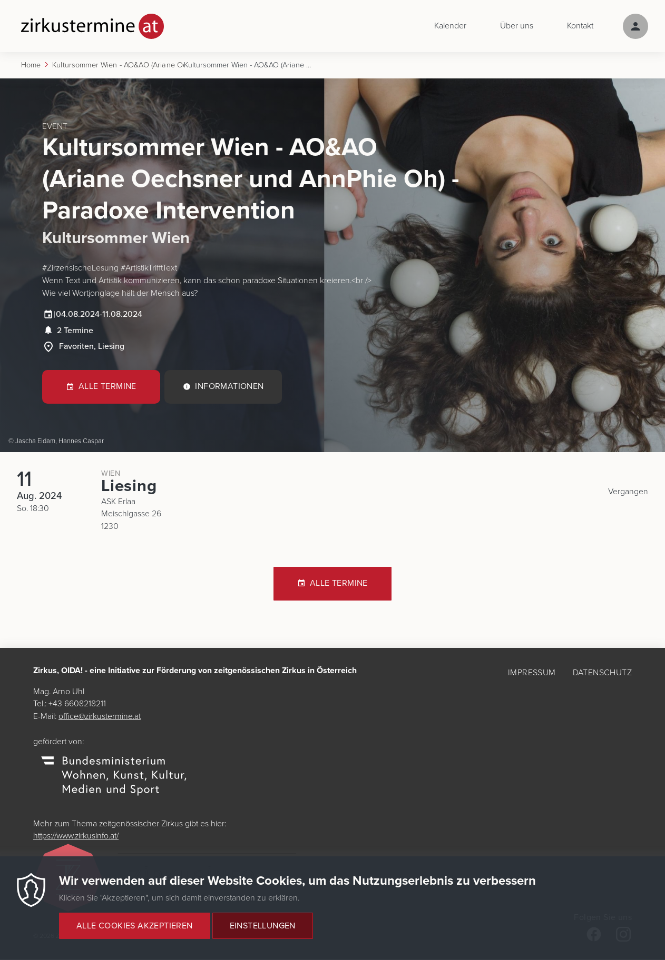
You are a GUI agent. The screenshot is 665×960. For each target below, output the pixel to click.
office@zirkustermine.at (101, 717)
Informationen (229, 388)
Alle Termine (107, 388)
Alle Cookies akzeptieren (134, 926)
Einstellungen (263, 926)
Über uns (516, 26)
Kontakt (580, 26)
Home (31, 65)
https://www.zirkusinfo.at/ (78, 837)
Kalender (450, 26)
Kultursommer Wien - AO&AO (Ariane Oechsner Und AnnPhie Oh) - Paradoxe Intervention (118, 65)
